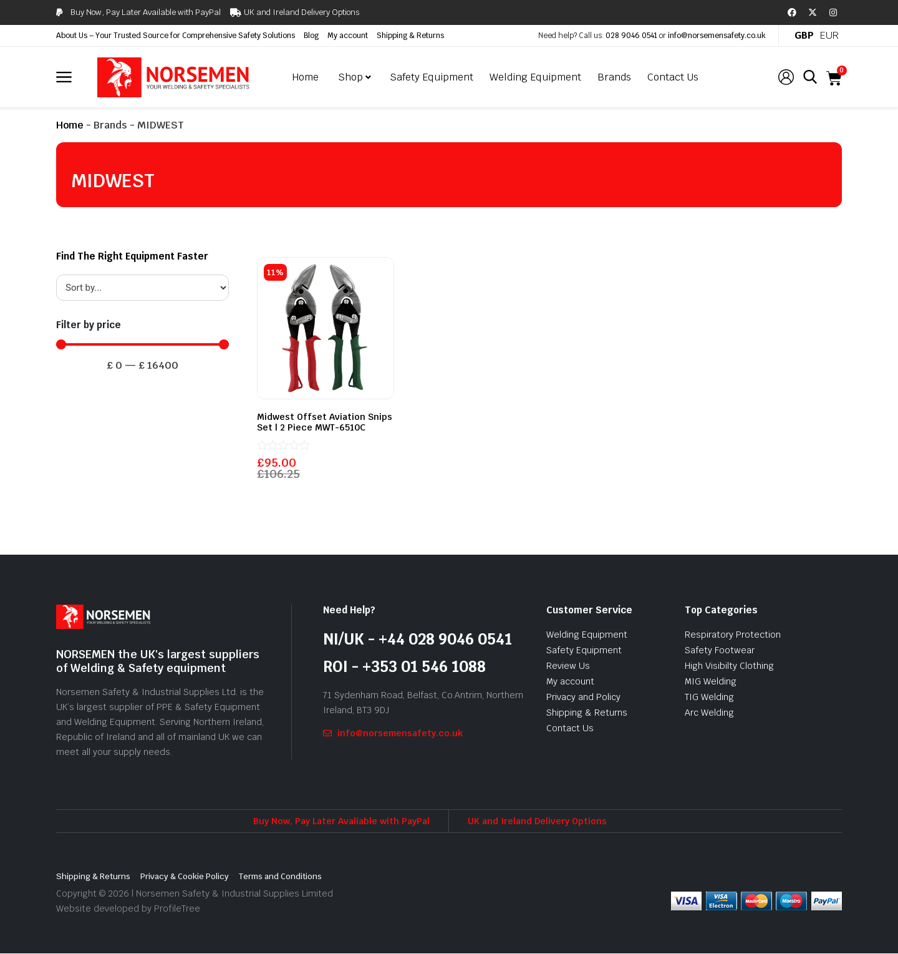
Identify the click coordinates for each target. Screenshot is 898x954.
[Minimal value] (142, 344)
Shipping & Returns (410, 36)
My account (347, 36)
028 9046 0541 (631, 36)
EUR (829, 35)
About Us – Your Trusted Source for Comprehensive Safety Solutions (175, 36)
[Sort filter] (142, 288)
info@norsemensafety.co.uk (717, 36)
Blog (311, 36)
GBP (804, 35)
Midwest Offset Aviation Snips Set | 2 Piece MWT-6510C (324, 422)
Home (70, 125)
